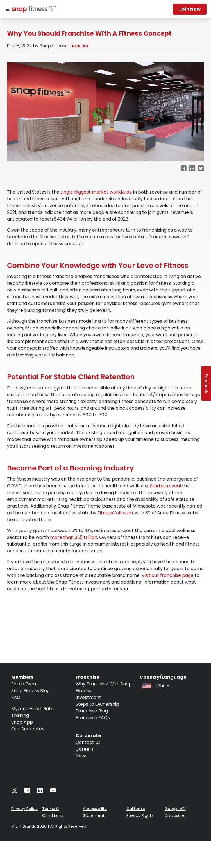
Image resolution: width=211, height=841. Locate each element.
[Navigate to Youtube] (53, 791)
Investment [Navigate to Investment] (88, 697)
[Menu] (7, 9)
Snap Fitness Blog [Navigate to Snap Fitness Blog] (30, 690)
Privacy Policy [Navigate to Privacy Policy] (24, 808)
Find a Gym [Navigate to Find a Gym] (23, 684)
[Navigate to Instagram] (14, 791)
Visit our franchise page (168, 575)
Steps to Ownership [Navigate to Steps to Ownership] (97, 704)
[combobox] (155, 685)
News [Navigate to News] (81, 756)
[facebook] (183, 168)
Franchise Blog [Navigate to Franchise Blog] (92, 711)
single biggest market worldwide (96, 192)
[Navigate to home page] (33, 10)
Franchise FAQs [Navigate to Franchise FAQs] (93, 717)
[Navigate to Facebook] (27, 791)
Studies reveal (165, 486)
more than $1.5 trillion (73, 537)
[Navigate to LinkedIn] (40, 791)
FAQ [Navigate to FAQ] (16, 697)
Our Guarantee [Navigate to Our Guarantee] (28, 729)
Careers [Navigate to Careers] (85, 749)
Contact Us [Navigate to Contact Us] (88, 742)
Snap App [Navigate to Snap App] (22, 722)
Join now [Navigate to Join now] (190, 9)
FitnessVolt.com (115, 513)
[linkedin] (192, 168)
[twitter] (201, 168)
